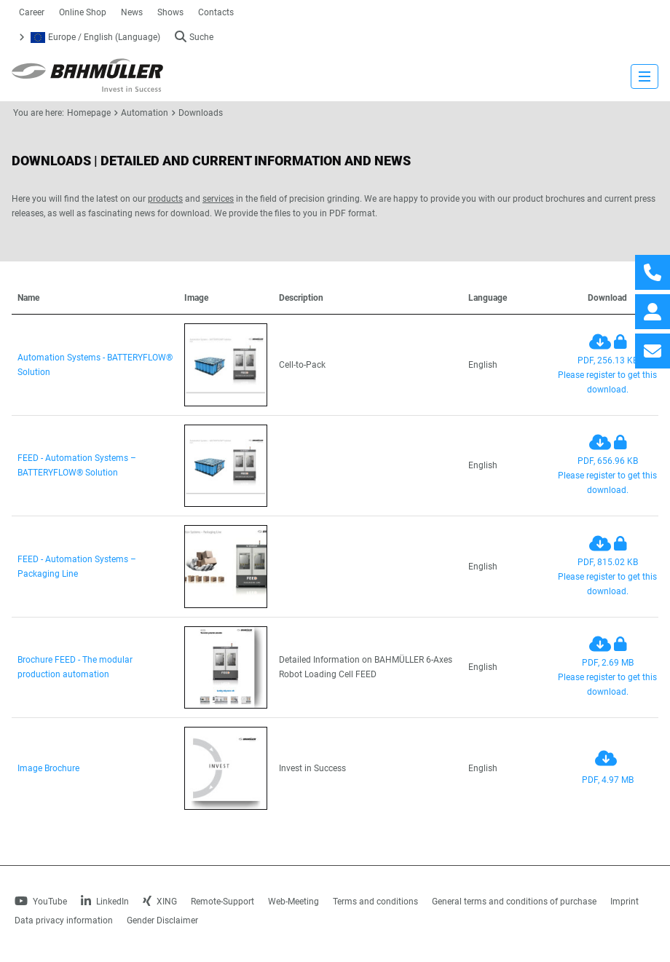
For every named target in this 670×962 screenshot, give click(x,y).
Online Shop (82, 12)
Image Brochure (48, 768)
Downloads (200, 113)
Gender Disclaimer (162, 920)
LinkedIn (105, 901)
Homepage (89, 113)
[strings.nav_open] (644, 76)
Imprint (624, 901)
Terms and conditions (375, 901)
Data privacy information (64, 920)
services (218, 199)
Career (31, 12)
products (165, 199)
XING (160, 901)
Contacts (216, 12)
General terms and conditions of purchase (514, 901)
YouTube (41, 901)
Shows (170, 12)
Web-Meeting (293, 901)
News (132, 12)
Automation (144, 113)
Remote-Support (222, 901)
